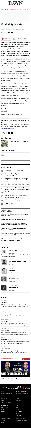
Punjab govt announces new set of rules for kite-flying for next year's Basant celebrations (15, 234)
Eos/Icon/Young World (6, 418)
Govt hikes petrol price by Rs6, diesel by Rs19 (17, 184)
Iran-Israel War (24, 9)
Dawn (17, 405)
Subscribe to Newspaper (21, 391)
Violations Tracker (14, 9)
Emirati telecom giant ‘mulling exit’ (14, 170)
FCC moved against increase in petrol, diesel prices (15, 219)
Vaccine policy (5, 312)
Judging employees (14, 278)
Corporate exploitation (8, 150)
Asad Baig (11, 264)
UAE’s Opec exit (9, 203)
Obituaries (18, 400)
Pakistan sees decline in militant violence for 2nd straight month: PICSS (14, 229)
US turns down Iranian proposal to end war (16, 200)
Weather (3, 409)
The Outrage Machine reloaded (17, 261)
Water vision (4, 302)
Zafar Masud (11, 290)
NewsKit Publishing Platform (21, 420)
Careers (18, 398)
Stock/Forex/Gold (5, 407)
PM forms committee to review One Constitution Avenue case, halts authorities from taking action (14, 223)
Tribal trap (12, 270)
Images (17, 409)
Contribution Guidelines (6, 393)
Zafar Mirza (11, 253)
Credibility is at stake (13, 24)
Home (2, 9)
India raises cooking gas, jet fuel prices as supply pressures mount (14, 214)
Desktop (3, 411)
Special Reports (19, 411)
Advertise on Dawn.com (21, 395)
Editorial (5, 297)
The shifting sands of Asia (12, 192)
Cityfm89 (3, 420)
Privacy (2, 400)
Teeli (2, 424)
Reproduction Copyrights (22, 393)
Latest (6, 9)
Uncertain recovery (6, 339)
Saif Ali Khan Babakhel (14, 273)
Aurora (17, 413)
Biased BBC (4, 155)
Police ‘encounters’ (6, 348)
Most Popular (7, 166)
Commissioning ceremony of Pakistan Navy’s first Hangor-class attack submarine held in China (17, 179)
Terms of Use (4, 398)
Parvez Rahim (12, 281)
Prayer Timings (4, 405)
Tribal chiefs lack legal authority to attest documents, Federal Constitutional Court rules (15, 239)
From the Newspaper (6, 29)
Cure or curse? (13, 250)
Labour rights (4, 321)
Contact (3, 391)
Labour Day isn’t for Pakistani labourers (18, 142)
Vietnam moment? (13, 287)
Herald (2, 422)
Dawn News (18, 415)
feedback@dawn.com (7, 128)
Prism (17, 407)
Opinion (4, 247)
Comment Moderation (6, 402)
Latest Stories (7, 210)
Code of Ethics (4, 395)
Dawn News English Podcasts (9, 358)
